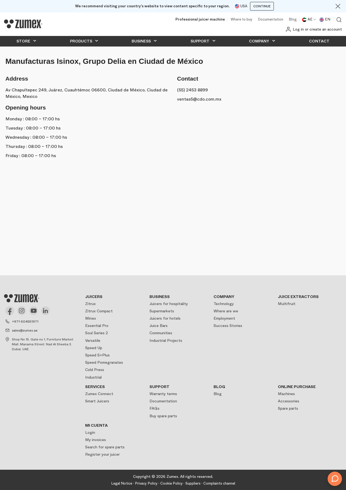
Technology (224, 303)
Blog (293, 19)
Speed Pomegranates (104, 362)
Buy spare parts (163, 416)
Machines (286, 393)
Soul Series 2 (96, 333)
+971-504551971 (25, 321)
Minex (90, 318)
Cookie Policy (171, 483)
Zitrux (90, 303)
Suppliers (193, 483)
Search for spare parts (105, 447)
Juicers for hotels (165, 318)
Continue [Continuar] (262, 6)
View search (339, 20)
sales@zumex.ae (25, 330)
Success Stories (228, 325)
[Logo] (23, 24)
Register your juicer (102, 454)
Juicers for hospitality (168, 303)
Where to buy (241, 19)
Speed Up (93, 347)
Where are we (226, 311)
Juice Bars (158, 325)
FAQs (154, 408)
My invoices (95, 439)
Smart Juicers (97, 401)
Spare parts (288, 408)
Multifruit (286, 303)
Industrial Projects (165, 340)
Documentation (270, 19)
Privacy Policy (146, 483)
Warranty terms (163, 393)
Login (90, 432)
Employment (224, 318)
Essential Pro (96, 325)
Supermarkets (161, 311)
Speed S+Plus (97, 355)
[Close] (337, 6)
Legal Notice (121, 483)
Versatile (92, 340)
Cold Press (94, 369)
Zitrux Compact (99, 311)
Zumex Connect (99, 393)
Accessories (288, 401)
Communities (160, 333)
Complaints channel (219, 483)
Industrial (93, 377)
